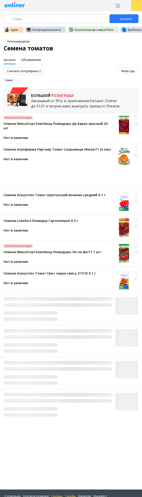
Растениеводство (18, 41)
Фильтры (128, 71)
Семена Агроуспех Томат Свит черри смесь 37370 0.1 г (50, 273)
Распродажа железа (43, 29)
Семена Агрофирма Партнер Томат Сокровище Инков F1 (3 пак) (57, 149)
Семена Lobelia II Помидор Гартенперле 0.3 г (41, 220)
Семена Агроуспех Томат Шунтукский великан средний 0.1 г (55, 195)
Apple (11, 29)
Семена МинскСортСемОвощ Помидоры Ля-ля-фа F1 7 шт (52, 252)
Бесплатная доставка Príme (91, 29)
